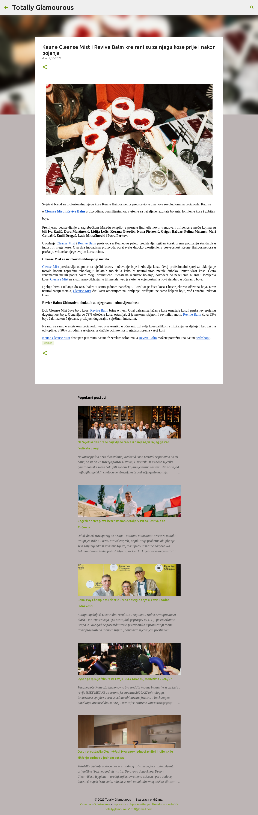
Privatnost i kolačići (165, 804)
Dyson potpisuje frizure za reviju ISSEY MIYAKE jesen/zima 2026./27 (125, 679)
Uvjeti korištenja (139, 804)
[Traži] (79, 7)
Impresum (119, 804)
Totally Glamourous (43, 7)
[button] (44, 67)
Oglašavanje (102, 804)
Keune (48, 343)
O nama (85, 804)
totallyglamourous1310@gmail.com (129, 809)
